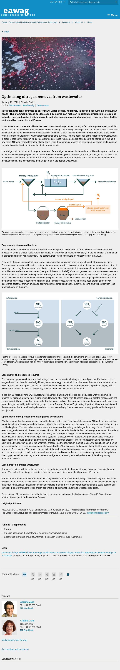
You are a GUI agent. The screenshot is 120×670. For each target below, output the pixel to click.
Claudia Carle (27, 621)
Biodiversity (29, 105)
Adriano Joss (27, 602)
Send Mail (28, 608)
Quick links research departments (93, 2)
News (89, 22)
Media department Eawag (14, 640)
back (6, 31)
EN (56, 2)
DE (51, 2)
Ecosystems (43, 105)
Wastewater (15, 105)
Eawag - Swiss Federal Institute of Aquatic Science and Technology (29, 22)
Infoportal (79, 22)
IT (64, 2)
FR (60, 2)
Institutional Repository (98, 513)
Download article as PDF (15, 649)
